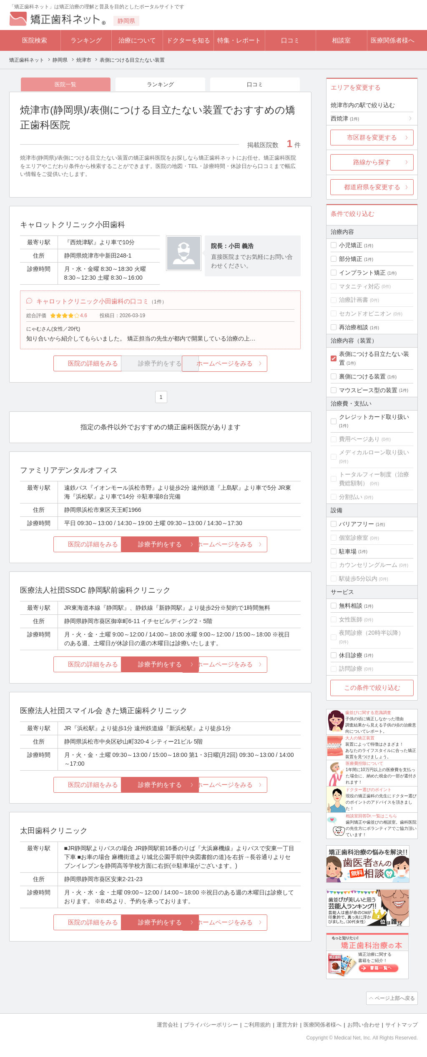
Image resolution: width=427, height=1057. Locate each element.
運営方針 (287, 1024)
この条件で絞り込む (372, 687)
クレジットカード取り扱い (374, 416)
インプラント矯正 (362, 272)
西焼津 (345, 118)
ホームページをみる (254, 365)
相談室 (341, 40)
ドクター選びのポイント (369, 789)
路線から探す (372, 161)
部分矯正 (350, 258)
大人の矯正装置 (359, 738)
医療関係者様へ (392, 40)
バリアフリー (356, 524)
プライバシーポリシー (211, 1024)
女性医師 (350, 619)
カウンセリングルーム (368, 564)
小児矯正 (350, 245)
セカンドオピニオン (365, 313)
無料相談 (350, 605)
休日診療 (350, 655)
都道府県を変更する (372, 186)
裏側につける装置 (362, 376)
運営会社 (167, 1024)
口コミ (290, 40)
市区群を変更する (372, 137)
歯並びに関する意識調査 (368, 712)
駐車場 (348, 551)
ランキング (86, 40)
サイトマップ (401, 1024)
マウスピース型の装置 (368, 390)
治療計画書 (353, 299)
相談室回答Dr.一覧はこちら (371, 816)
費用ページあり (359, 439)
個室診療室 (353, 537)
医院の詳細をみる (67, 365)
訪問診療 (350, 668)
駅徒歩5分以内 (358, 578)
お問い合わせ (363, 1024)
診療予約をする (160, 546)
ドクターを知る (188, 40)
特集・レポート (239, 40)
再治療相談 (353, 327)
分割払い (350, 496)
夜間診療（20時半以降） (371, 632)
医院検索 (34, 40)
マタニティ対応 (359, 286)
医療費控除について (364, 763)
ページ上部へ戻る (394, 998)
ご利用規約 (257, 1024)
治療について (137, 40)
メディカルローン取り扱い (374, 452)
